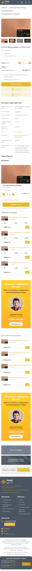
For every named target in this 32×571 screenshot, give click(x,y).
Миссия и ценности (8, 509)
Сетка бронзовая (7, 11)
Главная (4, 7)
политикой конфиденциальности (9, 566)
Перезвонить (16, 324)
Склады (5, 502)
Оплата (21, 500)
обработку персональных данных (9, 563)
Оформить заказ (16, 84)
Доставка (21, 502)
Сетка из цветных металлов (17, 7)
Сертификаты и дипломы (7, 505)
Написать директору (22, 510)
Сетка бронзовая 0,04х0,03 (18, 217)
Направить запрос (24, 507)
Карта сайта (6, 511)
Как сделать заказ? (24, 514)
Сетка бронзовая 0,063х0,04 (19, 262)
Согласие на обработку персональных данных (15, 490)
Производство (7, 500)
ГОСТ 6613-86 (19, 132)
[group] (16, 28)
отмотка (26, 145)
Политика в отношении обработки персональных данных (11, 486)
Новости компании (16, 450)
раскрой (17, 150)
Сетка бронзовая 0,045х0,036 (19, 232)
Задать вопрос (23, 470)
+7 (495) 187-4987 (16, 320)
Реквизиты (22, 505)
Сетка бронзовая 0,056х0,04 (19, 247)
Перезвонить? (9, 524)
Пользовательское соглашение (10, 492)
